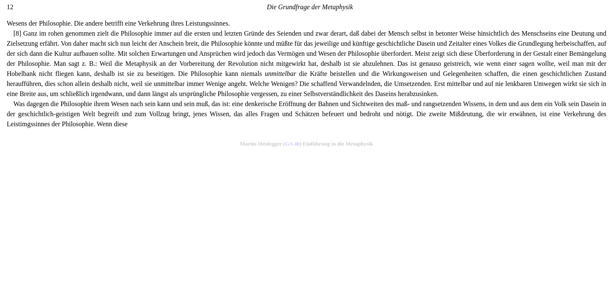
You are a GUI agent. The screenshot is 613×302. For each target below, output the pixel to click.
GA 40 (292, 144)
